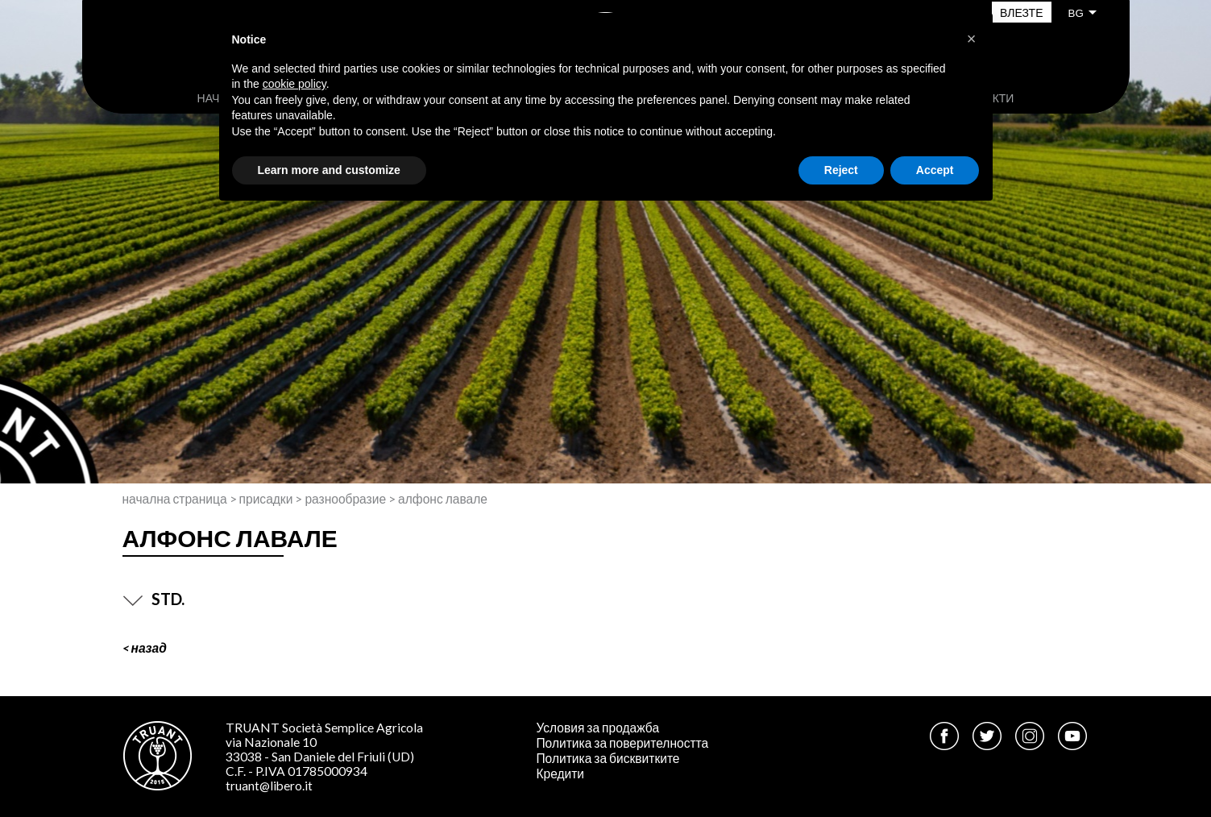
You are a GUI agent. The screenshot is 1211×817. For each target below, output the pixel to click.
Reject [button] (841, 170)
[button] (972, 39)
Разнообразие (345, 498)
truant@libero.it (269, 785)
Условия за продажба (597, 727)
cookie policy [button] (294, 83)
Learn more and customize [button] (329, 170)
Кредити (560, 773)
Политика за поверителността (622, 743)
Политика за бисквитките (607, 758)
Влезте (1021, 12)
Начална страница (174, 498)
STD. (153, 598)
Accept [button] (935, 170)
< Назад (144, 648)
